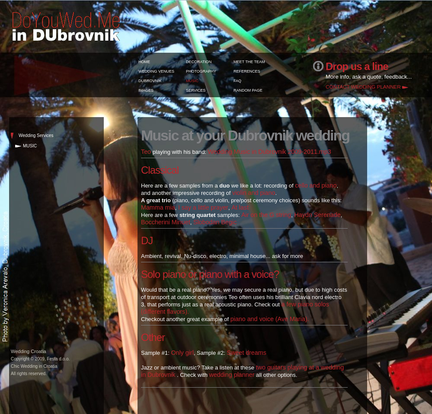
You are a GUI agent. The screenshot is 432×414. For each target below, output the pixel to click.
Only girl (182, 352)
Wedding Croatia (28, 351)
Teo (146, 151)
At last (240, 207)
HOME (144, 62)
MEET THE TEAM (249, 62)
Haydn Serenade (317, 214)
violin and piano (253, 192)
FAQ (237, 81)
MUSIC (192, 81)
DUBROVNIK (150, 81)
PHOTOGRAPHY (201, 71)
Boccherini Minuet (165, 222)
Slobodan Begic (215, 222)
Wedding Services (36, 135)
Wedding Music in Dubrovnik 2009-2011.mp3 (269, 151)
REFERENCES (247, 71)
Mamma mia (158, 207)
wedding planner (232, 374)
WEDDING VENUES (156, 71)
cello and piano (315, 185)
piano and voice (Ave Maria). (269, 318)
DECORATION (198, 62)
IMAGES (146, 90)
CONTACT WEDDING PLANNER (363, 86)
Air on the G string (266, 214)
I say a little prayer (203, 207)
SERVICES (195, 90)
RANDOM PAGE (248, 90)
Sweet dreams (246, 352)
